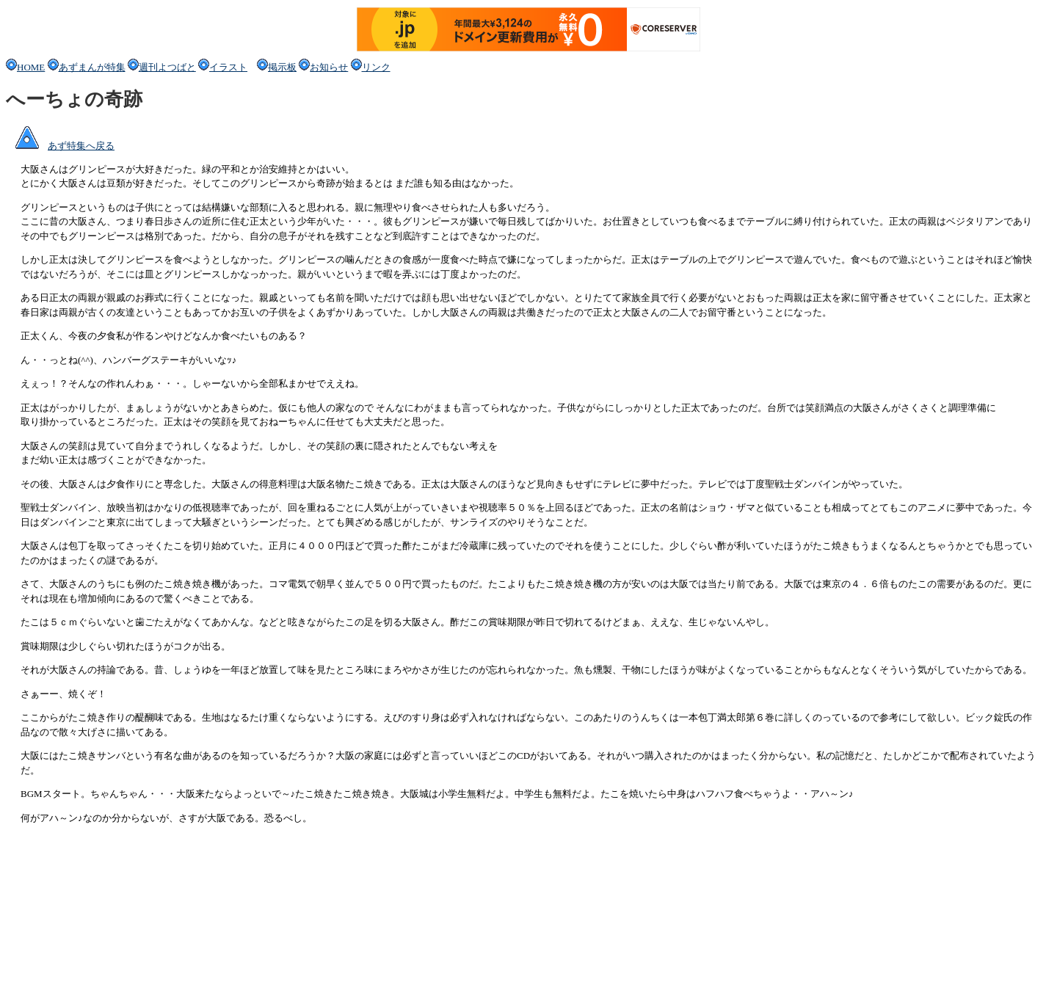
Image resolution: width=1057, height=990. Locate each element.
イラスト (228, 67)
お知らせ (329, 67)
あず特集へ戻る (60, 145)
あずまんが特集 (87, 67)
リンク (371, 67)
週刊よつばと (162, 67)
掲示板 (277, 67)
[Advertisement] (273, 951)
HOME (25, 67)
